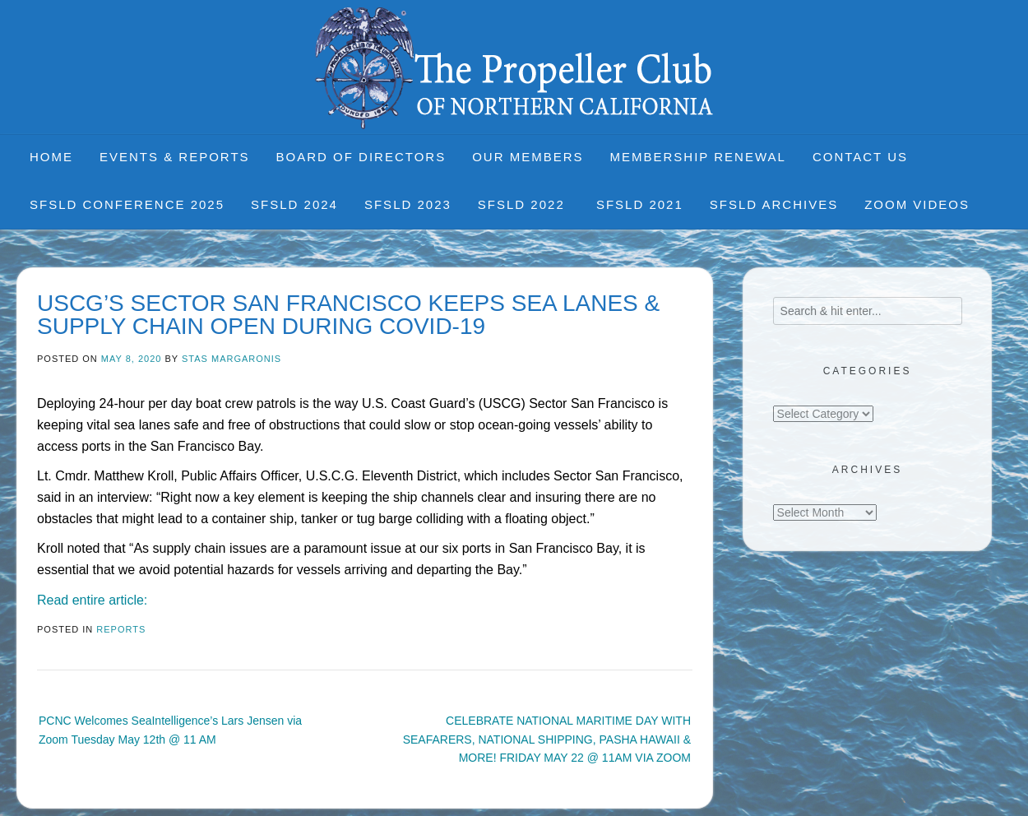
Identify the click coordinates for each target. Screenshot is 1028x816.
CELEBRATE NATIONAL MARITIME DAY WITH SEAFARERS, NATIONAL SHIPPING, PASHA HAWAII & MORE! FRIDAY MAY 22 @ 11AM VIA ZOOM (547, 739)
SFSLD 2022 (524, 204)
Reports (121, 629)
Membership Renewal (698, 157)
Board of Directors (361, 157)
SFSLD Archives (774, 204)
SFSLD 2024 (294, 204)
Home (51, 157)
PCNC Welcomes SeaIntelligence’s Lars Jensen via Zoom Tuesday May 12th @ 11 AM (170, 729)
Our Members (527, 157)
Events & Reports (175, 157)
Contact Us (860, 157)
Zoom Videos (917, 204)
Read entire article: (92, 600)
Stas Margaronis (231, 359)
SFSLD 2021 (639, 204)
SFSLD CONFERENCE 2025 (127, 204)
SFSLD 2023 (407, 204)
